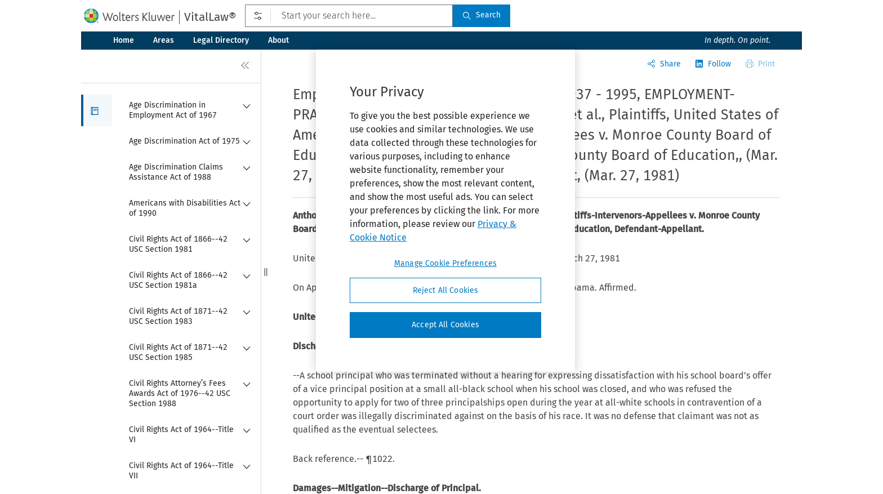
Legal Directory (221, 40)
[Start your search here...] (349, 16)
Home (123, 40)
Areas (163, 40)
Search (481, 15)
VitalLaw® (210, 17)
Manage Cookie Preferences (445, 263)
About (278, 40)
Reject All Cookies (446, 290)
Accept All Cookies (445, 325)
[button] (96, 110)
